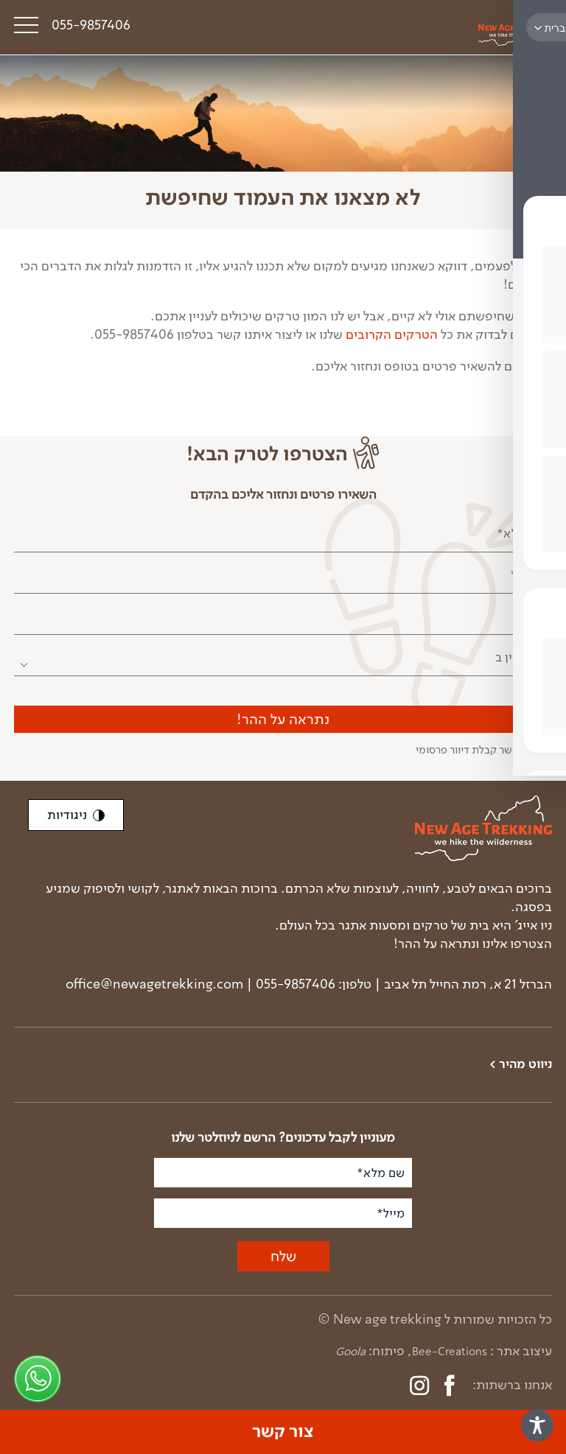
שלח (283, 1255)
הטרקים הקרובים (392, 334)
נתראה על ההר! (283, 718)
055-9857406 (91, 25)
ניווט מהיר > (520, 1064)
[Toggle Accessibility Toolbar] (537, 1425)
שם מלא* (521, 533)
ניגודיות (76, 815)
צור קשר (283, 1431)
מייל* (531, 616)
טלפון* (527, 574)
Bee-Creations (449, 1351)
